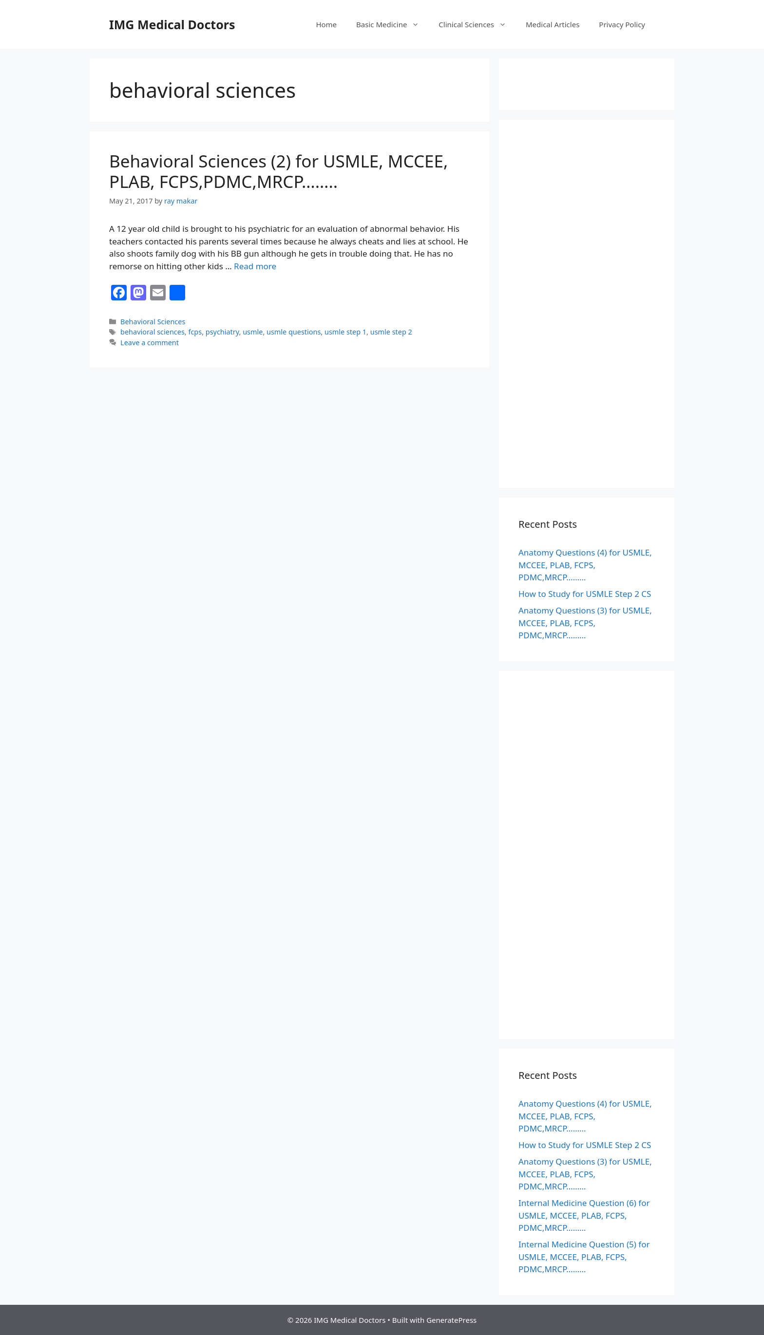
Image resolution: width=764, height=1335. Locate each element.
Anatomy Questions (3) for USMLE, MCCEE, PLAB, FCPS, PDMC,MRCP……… (585, 623)
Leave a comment (149, 342)
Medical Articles (552, 24)
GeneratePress (451, 1320)
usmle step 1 (345, 331)
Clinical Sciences (477, 24)
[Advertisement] (586, 310)
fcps (195, 331)
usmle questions (294, 331)
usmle (253, 331)
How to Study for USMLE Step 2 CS (584, 593)
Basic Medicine (392, 24)
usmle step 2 (391, 331)
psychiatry (222, 331)
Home (326, 24)
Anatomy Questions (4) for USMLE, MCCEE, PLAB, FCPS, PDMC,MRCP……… (585, 565)
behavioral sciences (152, 331)
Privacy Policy (622, 24)
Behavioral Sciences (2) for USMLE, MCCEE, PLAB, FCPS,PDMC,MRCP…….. (278, 171)
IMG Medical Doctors (172, 24)
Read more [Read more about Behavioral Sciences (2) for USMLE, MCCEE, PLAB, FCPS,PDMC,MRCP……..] (255, 266)
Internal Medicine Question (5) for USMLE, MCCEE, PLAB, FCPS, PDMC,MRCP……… (584, 1257)
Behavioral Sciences (152, 321)
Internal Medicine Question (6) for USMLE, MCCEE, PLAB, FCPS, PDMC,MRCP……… (584, 1215)
